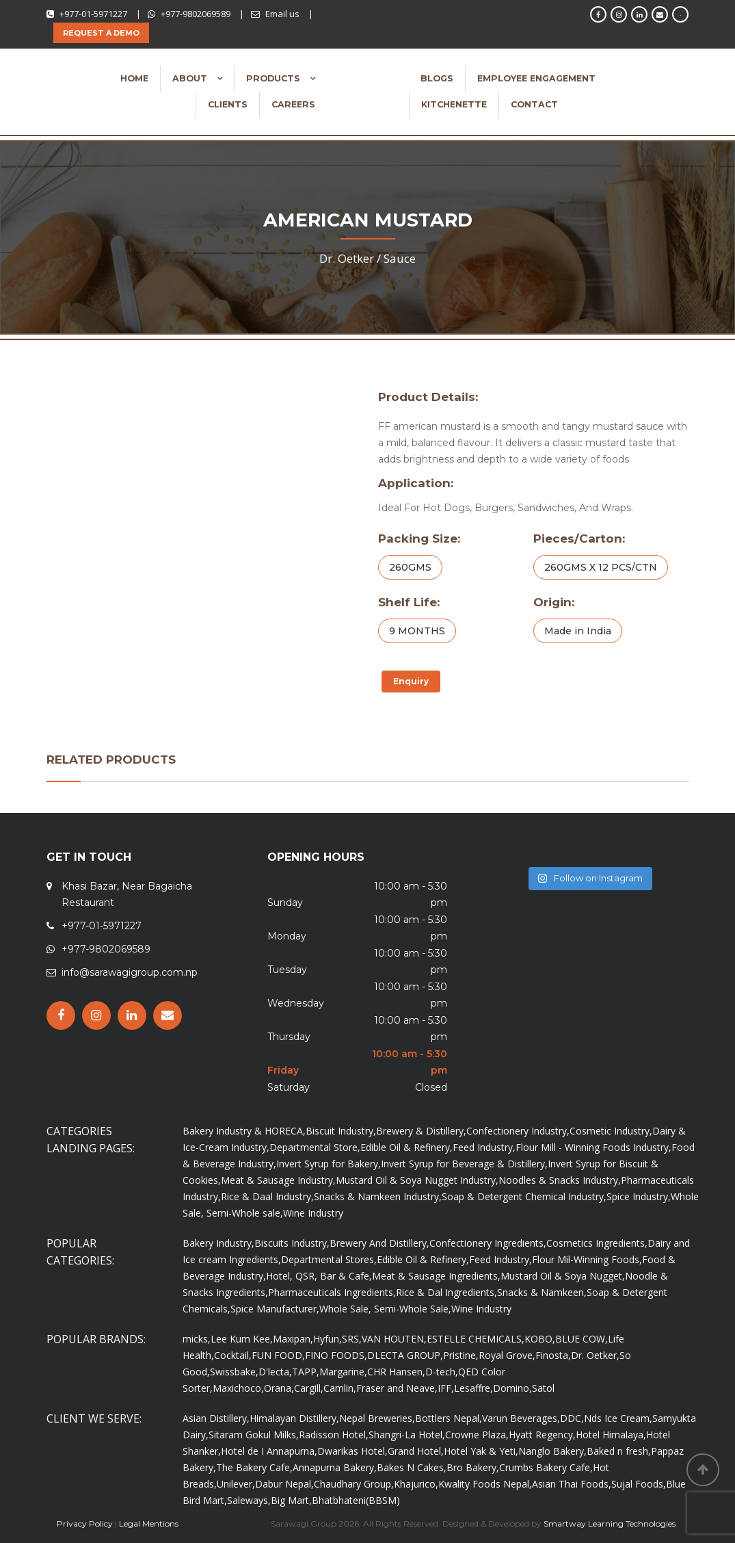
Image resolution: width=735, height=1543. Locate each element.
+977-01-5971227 (93, 14)
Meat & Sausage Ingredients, (436, 1275)
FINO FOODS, (336, 1355)
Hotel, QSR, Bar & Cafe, (319, 1275)
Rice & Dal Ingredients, (446, 1292)
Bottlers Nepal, (448, 1418)
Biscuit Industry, (341, 1130)
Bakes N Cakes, (411, 1467)
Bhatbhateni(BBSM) (356, 1500)
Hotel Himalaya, (611, 1434)
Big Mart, (291, 1500)
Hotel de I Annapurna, (269, 1450)
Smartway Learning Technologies (610, 1523)
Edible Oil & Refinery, (406, 1147)
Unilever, (236, 1483)
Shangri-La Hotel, (407, 1434)
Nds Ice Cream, (618, 1418)
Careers (293, 104)
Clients (228, 104)
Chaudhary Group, (354, 1483)
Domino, (512, 1388)
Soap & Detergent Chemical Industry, (524, 1196)
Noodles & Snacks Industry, (559, 1180)
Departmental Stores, (329, 1259)
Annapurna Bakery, (335, 1467)
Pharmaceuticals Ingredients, (332, 1292)
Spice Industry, (638, 1196)
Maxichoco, (238, 1388)
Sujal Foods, (638, 1483)
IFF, (446, 1388)
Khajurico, (416, 1483)
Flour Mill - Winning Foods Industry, (593, 1147)
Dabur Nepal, (284, 1483)
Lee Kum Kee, (242, 1338)
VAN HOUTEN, (394, 1338)
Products (274, 78)
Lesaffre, (473, 1388)
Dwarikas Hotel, (352, 1450)
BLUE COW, (581, 1338)
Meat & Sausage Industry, (278, 1180)
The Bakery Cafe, (254, 1467)
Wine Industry (313, 1212)
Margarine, (343, 1371)
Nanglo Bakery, (552, 1450)
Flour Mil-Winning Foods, (587, 1259)
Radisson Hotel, (334, 1434)
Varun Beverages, (521, 1418)
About (191, 78)
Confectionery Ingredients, (487, 1242)
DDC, (572, 1418)
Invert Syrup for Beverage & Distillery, (464, 1163)
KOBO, (539, 1338)
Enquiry (411, 681)
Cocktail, (233, 1355)
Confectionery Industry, (518, 1130)
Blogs (436, 78)
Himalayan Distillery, (294, 1418)
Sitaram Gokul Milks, (254, 1434)
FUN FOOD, (278, 1355)
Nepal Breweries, (377, 1418)
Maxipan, (293, 1338)
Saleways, (249, 1500)
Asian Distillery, (216, 1418)
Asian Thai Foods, (571, 1483)
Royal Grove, (507, 1355)
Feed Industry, (484, 1147)
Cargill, (308, 1388)
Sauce (400, 258)
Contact (534, 104)
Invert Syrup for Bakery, (328, 1163)
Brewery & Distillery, (421, 1130)
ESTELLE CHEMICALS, (475, 1338)
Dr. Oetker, (595, 1355)
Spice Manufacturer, (274, 1308)
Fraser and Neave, (397, 1388)
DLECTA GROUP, (405, 1355)
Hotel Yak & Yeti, (481, 1450)
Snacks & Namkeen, (542, 1292)
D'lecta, (275, 1371)
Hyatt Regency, (542, 1434)
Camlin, (339, 1388)
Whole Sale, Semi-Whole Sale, (385, 1308)
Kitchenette (454, 104)
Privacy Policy (85, 1523)
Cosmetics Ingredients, (596, 1242)
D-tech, (441, 1371)
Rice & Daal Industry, (267, 1196)
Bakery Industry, (218, 1242)
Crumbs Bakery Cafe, (546, 1467)
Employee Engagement (536, 78)
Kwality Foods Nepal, (485, 1483)
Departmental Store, (314, 1147)
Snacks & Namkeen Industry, (378, 1196)
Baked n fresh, (619, 1450)
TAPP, (305, 1371)
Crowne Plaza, (477, 1434)
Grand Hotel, (416, 1450)
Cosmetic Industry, (611, 1130)
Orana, (279, 1388)
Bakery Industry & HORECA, (244, 1130)
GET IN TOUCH (88, 857)
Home (134, 78)
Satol (543, 1388)
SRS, (352, 1338)
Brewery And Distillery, (379, 1242)
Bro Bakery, (472, 1467)
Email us (282, 14)
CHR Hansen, (396, 1371)
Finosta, (553, 1355)
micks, (197, 1338)
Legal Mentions (148, 1523)
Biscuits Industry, (292, 1242)
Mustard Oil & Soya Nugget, (562, 1275)
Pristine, (461, 1355)
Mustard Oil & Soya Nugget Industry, (417, 1180)
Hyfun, (327, 1338)
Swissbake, (234, 1371)
